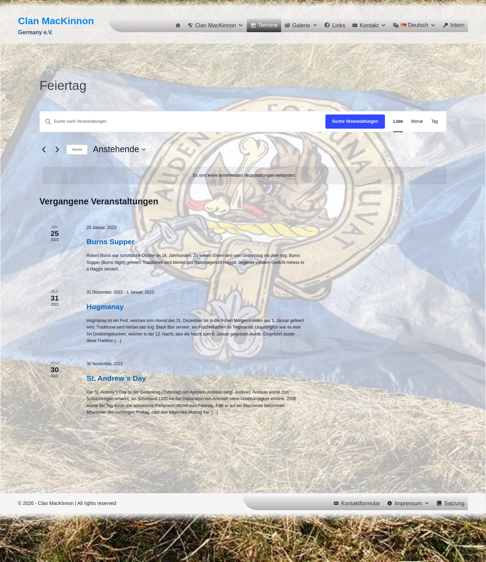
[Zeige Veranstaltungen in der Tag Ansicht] (434, 121)
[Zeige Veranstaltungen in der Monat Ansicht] (417, 121)
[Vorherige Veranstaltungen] (43, 149)
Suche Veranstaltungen (355, 121)
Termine (268, 25)
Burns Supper (111, 242)
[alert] (244, 175)
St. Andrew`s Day (116, 378)
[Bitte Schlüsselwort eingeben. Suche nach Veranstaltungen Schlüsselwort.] (182, 121)
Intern (457, 25)
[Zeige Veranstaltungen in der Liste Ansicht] (398, 121)
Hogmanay (105, 307)
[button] (215, 25)
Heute (77, 149)
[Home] (178, 25)
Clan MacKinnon (56, 21)
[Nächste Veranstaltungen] (57, 149)
